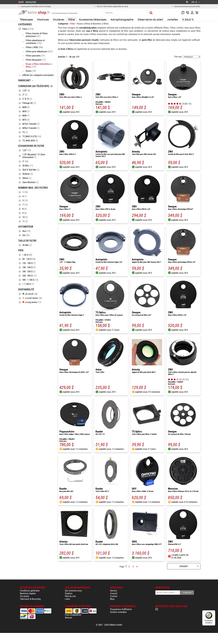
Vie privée (24, 596)
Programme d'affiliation (121, 609)
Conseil (113, 593)
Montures (43, 19)
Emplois (68, 593)
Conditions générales (30, 590)
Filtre (71, 19)
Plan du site (70, 596)
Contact (113, 596)
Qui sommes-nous (73, 590)
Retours (68, 617)
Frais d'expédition (73, 614)
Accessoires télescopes (92, 19)
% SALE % (188, 19)
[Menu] (213, 612)
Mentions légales (28, 593)
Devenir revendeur (118, 612)
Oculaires (58, 19)
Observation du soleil (150, 19)
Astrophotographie (122, 19)
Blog (112, 599)
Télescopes (26, 19)
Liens (67, 599)
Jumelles (172, 19)
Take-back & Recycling (30, 599)
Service (113, 590)
